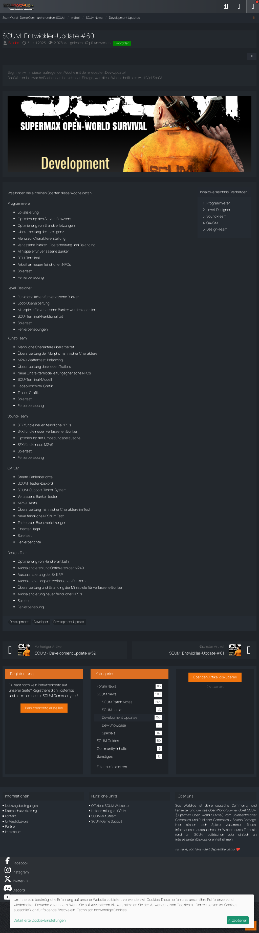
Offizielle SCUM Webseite (109, 805)
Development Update (68, 621)
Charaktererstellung (49, 238)
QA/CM (212, 222)
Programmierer (218, 203)
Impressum (13, 831)
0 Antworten (101, 42)
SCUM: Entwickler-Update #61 (196, 653)
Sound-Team (216, 216)
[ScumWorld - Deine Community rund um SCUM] (20, 6)
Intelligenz (56, 231)
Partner (10, 826)
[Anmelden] (239, 6)
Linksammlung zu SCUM (108, 810)
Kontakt (10, 816)
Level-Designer (218, 209)
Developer (41, 621)
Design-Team (216, 229)
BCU (21, 257)
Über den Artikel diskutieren (215, 677)
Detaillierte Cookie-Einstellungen (40, 920)
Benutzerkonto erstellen (44, 708)
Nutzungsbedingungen (21, 805)
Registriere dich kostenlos (53, 690)
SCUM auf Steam (103, 816)
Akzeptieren (237, 920)
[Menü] (252, 6)
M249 (22, 359)
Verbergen (239, 191)
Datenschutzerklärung (21, 810)
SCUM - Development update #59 (65, 653)
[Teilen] (251, 56)
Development (19, 621)
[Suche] (226, 6)
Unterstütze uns (17, 821)
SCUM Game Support (106, 821)
